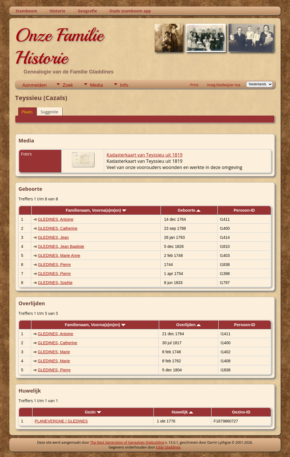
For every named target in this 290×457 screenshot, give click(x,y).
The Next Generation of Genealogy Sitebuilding (127, 442)
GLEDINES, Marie (54, 352)
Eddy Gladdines (168, 447)
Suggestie (49, 111)
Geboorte (189, 210)
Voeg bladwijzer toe (223, 84)
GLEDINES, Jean (53, 237)
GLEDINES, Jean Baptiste (61, 246)
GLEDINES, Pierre (54, 264)
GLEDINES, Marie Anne (59, 255)
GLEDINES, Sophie (55, 282)
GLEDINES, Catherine (57, 228)
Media (96, 85)
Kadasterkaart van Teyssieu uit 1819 (144, 155)
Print (194, 84)
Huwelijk (182, 412)
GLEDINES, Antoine (55, 219)
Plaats (27, 111)
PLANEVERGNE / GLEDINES (61, 421)
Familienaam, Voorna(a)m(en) (96, 210)
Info (124, 85)
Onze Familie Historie (59, 46)
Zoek (68, 85)
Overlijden (188, 324)
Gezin (93, 412)
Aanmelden (34, 85)
